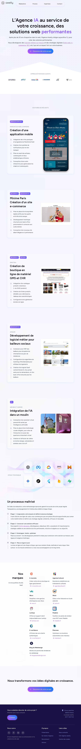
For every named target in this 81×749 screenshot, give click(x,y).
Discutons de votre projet (40, 51)
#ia (11, 402)
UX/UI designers (24, 526)
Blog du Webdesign (36, 647)
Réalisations (22, 4)
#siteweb (23, 257)
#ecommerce (14, 193)
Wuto (54, 595)
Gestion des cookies (64, 739)
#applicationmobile (16, 121)
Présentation (45, 732)
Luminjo (32, 613)
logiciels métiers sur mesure (34, 43)
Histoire (44, 742)
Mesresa (55, 630)
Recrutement (45, 739)
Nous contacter (63, 732)
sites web (67, 43)
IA (68, 37)
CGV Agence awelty (65, 736)
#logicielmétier (25, 193)
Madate (55, 613)
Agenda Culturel (58, 578)
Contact (59, 4)
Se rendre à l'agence (47, 736)
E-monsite (33, 578)
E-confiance (34, 630)
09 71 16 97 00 (69, 717)
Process (35, 4)
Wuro (31, 595)
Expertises (47, 4)
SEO (28, 45)
